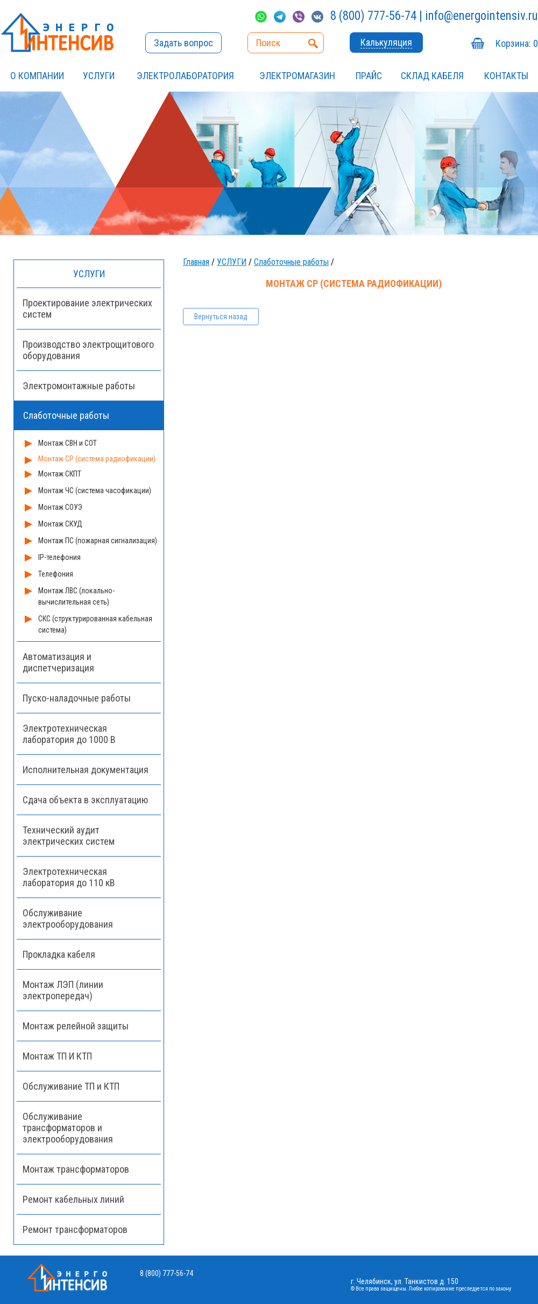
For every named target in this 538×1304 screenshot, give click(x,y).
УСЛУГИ (99, 75)
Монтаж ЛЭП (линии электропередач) (63, 990)
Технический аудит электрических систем (69, 835)
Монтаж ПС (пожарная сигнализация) (97, 540)
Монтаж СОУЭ (60, 507)
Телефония (55, 574)
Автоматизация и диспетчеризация (58, 662)
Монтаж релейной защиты (76, 1026)
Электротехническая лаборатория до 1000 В (69, 734)
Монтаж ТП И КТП (57, 1056)
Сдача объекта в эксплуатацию (85, 799)
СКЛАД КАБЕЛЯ (432, 75)
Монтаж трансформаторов (76, 1169)
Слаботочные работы (291, 262)
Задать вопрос (183, 42)
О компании (37, 75)
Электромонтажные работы (79, 385)
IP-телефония (59, 557)
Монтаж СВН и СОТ (67, 443)
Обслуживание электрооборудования (68, 918)
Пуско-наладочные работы (77, 698)
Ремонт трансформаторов (75, 1229)
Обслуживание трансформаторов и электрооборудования (68, 1128)
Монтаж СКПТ (59, 473)
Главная (196, 262)
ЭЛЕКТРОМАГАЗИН (297, 75)
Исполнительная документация (85, 769)
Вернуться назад (220, 316)
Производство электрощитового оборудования (88, 350)
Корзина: (516, 43)
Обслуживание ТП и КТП (71, 1086)
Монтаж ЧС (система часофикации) (94, 490)
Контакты (506, 75)
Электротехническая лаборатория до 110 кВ (69, 877)
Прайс (369, 75)
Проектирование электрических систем (87, 308)
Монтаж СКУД (60, 524)
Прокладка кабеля (59, 954)
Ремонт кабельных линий (73, 1199)
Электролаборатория (185, 75)
